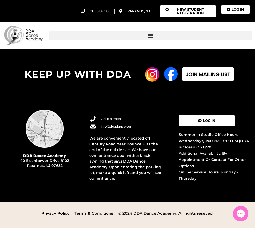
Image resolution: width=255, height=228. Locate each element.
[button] (150, 35)
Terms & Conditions (93, 213)
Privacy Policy (55, 213)
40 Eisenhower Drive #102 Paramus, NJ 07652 (44, 160)
